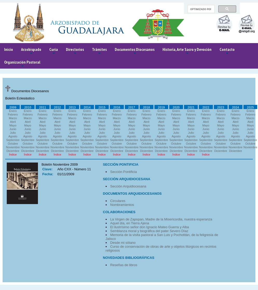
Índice (13, 154)
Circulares (118, 201)
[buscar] (200, 9)
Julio (13, 132)
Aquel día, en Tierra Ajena (129, 223)
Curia (53, 51)
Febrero (13, 114)
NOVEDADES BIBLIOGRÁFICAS (128, 258)
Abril (13, 121)
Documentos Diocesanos (134, 51)
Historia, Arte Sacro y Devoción (187, 51)
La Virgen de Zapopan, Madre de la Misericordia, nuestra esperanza (161, 219)
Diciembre (12, 150)
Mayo (12, 125)
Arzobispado (31, 51)
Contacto (227, 51)
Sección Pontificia (123, 172)
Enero (13, 110)
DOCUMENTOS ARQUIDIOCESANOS (132, 193)
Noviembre (13, 147)
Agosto (12, 136)
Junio (12, 129)
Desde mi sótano (123, 243)
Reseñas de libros (123, 265)
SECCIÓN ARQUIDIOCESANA (126, 179)
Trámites (99, 51)
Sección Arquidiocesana (128, 186)
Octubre (13, 143)
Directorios (75, 51)
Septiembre (12, 140)
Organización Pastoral (22, 64)
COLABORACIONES (119, 212)
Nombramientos (122, 205)
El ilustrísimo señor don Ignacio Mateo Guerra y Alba (149, 227)
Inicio (8, 49)
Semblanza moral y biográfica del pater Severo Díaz (149, 231)
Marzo (13, 118)
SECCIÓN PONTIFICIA (121, 164)
